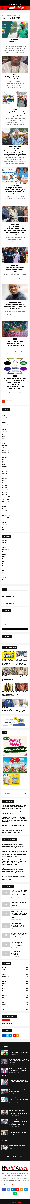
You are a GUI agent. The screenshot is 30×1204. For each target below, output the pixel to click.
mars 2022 (4, 510)
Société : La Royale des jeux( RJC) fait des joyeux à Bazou (19, 1090)
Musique (4, 563)
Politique (13, 2)
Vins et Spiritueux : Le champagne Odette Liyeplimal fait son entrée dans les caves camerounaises (8, 694)
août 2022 (4, 504)
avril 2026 (4, 413)
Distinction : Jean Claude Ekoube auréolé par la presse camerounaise (18, 1146)
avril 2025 (4, 438)
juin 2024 (4, 462)
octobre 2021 (5, 517)
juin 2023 (4, 483)
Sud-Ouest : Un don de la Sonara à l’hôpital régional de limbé (15, 270)
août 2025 (4, 429)
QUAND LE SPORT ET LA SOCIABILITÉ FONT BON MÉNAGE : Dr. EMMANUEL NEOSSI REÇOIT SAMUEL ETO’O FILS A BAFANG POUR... (19, 914)
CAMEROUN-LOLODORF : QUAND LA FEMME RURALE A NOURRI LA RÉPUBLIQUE (13, 831)
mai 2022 (4, 508)
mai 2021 (4, 529)
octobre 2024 (5, 452)
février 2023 (5, 490)
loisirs (17, 185)
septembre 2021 (6, 520)
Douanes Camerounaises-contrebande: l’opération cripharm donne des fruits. (15, 343)
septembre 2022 (6, 501)
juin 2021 (4, 527)
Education (13, 185)
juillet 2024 (4, 459)
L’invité (4, 556)
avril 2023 (4, 485)
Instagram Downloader (8, 859)
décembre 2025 (6, 420)
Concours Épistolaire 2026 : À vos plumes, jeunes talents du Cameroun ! (18, 904)
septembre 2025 (6, 427)
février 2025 (5, 443)
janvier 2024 (5, 471)
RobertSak (5, 876)
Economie (13, 224)
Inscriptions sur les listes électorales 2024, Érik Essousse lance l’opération (19, 1051)
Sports (19, 146)
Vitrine (17, 39)
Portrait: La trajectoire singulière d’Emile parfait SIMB (8, 709)
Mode (3, 561)
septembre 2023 (6, 476)
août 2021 (4, 522)
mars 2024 (4, 466)
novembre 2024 (6, 450)
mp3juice (4, 868)
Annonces (18, 2)
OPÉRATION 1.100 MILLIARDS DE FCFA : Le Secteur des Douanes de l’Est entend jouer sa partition (18, 1132)
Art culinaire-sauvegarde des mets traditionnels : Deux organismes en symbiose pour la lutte (21, 662)
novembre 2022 (6, 497)
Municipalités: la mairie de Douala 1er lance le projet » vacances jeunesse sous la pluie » (15, 191)
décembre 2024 (6, 448)
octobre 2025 (5, 424)
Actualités (23, 2)
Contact (3, 1152)
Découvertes (5, 549)
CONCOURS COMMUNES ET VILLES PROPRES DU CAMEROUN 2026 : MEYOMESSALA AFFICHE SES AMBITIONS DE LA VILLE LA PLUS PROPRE (14, 806)
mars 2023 (4, 487)
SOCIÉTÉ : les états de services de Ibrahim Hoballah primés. (21, 677)
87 (17, 1148)
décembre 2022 (6, 494)
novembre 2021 (6, 515)
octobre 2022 (5, 499)
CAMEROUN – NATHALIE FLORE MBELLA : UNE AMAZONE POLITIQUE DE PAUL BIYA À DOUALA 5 (19, 1061)
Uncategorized (6, 579)
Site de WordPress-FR (8, 603)
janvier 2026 (5, 417)
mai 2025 (4, 436)
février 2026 (5, 415)
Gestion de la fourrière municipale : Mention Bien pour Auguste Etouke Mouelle (21, 709)
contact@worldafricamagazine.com (19, 1185)
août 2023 (4, 478)
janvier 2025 (5, 445)
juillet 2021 (4, 524)
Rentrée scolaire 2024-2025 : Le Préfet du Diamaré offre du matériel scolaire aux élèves (18, 1081)
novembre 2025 (6, 422)
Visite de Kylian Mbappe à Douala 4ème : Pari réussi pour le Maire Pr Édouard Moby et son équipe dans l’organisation (15, 152)
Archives (14, 109)
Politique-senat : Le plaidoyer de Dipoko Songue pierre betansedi (17, 1069)
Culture (13, 39)
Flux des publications (8, 596)
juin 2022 (4, 506)
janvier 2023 (5, 492)
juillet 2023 (4, 480)
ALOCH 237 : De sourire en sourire (15, 43)
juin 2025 (4, 434)
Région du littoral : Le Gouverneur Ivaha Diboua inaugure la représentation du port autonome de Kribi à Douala (15, 231)
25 (17, 1072)
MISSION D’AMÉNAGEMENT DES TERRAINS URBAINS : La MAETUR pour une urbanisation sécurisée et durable (19, 1112)
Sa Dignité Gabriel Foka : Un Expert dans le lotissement (15, 78)
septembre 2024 (6, 455)
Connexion (5, 593)
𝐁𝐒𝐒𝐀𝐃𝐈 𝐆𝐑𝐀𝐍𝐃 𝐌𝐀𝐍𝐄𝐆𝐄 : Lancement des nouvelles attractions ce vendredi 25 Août (8, 662)
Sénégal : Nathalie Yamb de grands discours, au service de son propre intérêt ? (15, 114)
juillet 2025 (4, 431)
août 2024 (4, 457)
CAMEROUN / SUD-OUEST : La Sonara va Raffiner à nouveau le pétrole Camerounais (19, 944)
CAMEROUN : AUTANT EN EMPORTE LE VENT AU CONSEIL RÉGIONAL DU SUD (18, 953)
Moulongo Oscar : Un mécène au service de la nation (21, 693)
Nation (3, 565)
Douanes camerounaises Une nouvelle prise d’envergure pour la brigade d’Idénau (7, 678)
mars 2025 (4, 441)
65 (17, 1093)
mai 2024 (4, 464)
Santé (17, 265)
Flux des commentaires (8, 600)
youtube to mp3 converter (9, 851)
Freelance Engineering (17, 1202)
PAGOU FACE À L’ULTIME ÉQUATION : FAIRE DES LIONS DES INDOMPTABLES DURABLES (13, 826)
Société (15, 74)
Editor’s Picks (7, 2)
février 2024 (5, 469)
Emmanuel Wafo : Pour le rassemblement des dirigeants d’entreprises (15, 306)
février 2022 (5, 513)
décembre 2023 (6, 473)
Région (4, 570)
